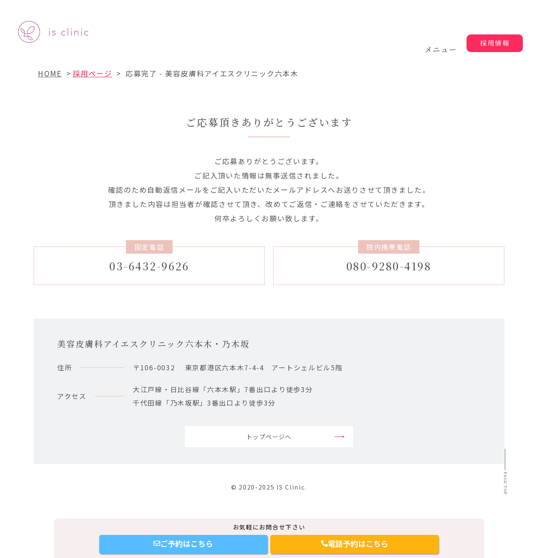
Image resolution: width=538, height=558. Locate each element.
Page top (503, 503)
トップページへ (269, 441)
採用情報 (494, 43)
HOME (50, 73)
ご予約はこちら (183, 543)
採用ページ (92, 73)
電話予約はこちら (354, 543)
